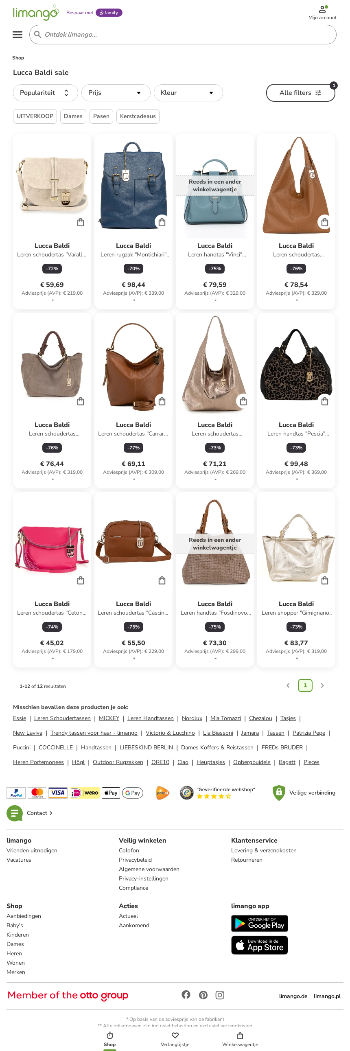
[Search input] (181, 36)
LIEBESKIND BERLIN (146, 749)
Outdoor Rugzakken (118, 764)
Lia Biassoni (218, 734)
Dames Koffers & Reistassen (217, 749)
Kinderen (18, 936)
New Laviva (27, 734)
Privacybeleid (135, 861)
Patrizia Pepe (309, 734)
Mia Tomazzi (225, 720)
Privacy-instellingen (143, 880)
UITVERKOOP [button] (35, 118)
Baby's (15, 927)
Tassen (275, 734)
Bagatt (287, 764)
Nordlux (192, 720)
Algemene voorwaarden (149, 871)
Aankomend (134, 927)
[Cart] (80, 223)
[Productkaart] (52, 223)
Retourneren (246, 861)
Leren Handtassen (150, 720)
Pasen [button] (101, 118)
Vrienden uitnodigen (32, 852)
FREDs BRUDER (282, 749)
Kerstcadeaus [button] (138, 118)
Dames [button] (73, 118)
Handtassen (96, 749)
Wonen (16, 964)
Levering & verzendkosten (264, 852)
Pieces (311, 764)
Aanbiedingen (24, 918)
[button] (45, 94)
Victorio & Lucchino (170, 734)
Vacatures (19, 861)
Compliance (133, 889)
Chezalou (260, 720)
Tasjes (288, 720)
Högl (78, 764)
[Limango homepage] (37, 13)
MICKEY (109, 720)
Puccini (22, 749)
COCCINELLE (56, 749)
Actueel (128, 918)
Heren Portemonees (38, 764)
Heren (14, 955)
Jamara (250, 734)
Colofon (129, 852)
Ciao (182, 764)
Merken (16, 974)
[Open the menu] (19, 36)
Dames (15, 946)
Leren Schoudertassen (62, 720)
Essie (19, 720)
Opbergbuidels (252, 764)
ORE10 (160, 764)
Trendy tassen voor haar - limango (94, 734)
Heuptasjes (211, 764)
